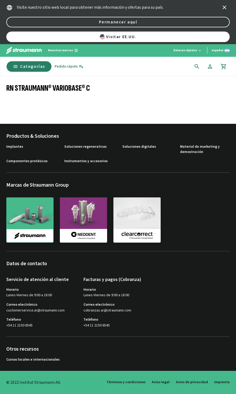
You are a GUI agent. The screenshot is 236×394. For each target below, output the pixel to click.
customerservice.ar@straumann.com (35, 310)
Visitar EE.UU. (118, 37)
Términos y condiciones (126, 382)
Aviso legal (161, 382)
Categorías (29, 66)
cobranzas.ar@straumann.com (107, 310)
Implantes (14, 146)
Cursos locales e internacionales (33, 359)
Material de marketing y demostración (200, 149)
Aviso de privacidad (192, 382)
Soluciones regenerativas (85, 146)
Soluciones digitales (139, 146)
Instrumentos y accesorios (86, 161)
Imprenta (222, 382)
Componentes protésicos (27, 161)
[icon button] (224, 7)
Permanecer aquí (118, 22)
